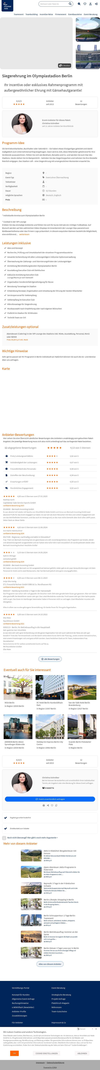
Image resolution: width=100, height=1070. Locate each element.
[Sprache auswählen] (78, 1028)
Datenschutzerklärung (55, 1062)
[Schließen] (96, 1029)
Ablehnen (82, 1053)
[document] (50, 1040)
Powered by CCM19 (50, 1067)
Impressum (40, 1062)
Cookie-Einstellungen (47, 1053)
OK (14, 1053)
